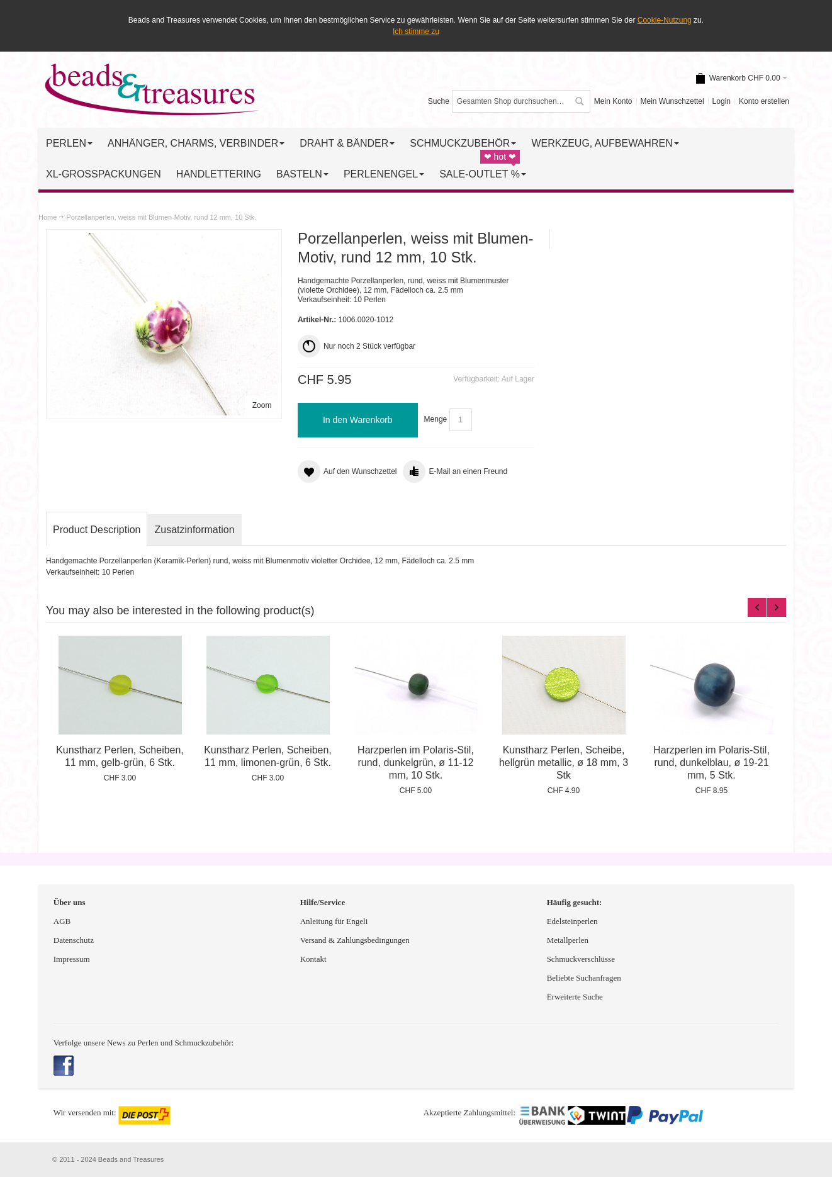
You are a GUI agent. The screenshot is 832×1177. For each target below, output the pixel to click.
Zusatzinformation (194, 529)
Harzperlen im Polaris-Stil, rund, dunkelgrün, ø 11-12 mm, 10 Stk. (415, 762)
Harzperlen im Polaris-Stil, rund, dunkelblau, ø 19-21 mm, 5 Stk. (711, 762)
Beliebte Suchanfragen (584, 978)
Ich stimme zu (416, 31)
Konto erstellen (764, 101)
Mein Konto (613, 101)
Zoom (262, 405)
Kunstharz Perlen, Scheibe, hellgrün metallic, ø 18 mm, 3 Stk (563, 762)
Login (721, 101)
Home (47, 217)
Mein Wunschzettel (672, 101)
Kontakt (313, 959)
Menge (435, 419)
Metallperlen (567, 940)
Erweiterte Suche (576, 996)
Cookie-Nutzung (665, 20)
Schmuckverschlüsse (581, 959)
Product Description (96, 529)
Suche (438, 101)
